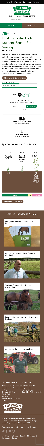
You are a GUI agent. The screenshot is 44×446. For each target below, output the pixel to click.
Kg (28, 95)
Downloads (27, 2)
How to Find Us (27, 390)
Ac (20, 95)
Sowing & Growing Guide (16, 78)
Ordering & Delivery (9, 392)
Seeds (11, 25)
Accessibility (6, 396)
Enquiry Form (26, 388)
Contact (35, 2)
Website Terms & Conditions (12, 386)
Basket (8, 2)
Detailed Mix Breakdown (12, 202)
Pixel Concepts (31, 427)
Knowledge (33, 25)
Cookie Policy (6, 394)
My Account (17, 2)
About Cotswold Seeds (10, 436)
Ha (24, 95)
